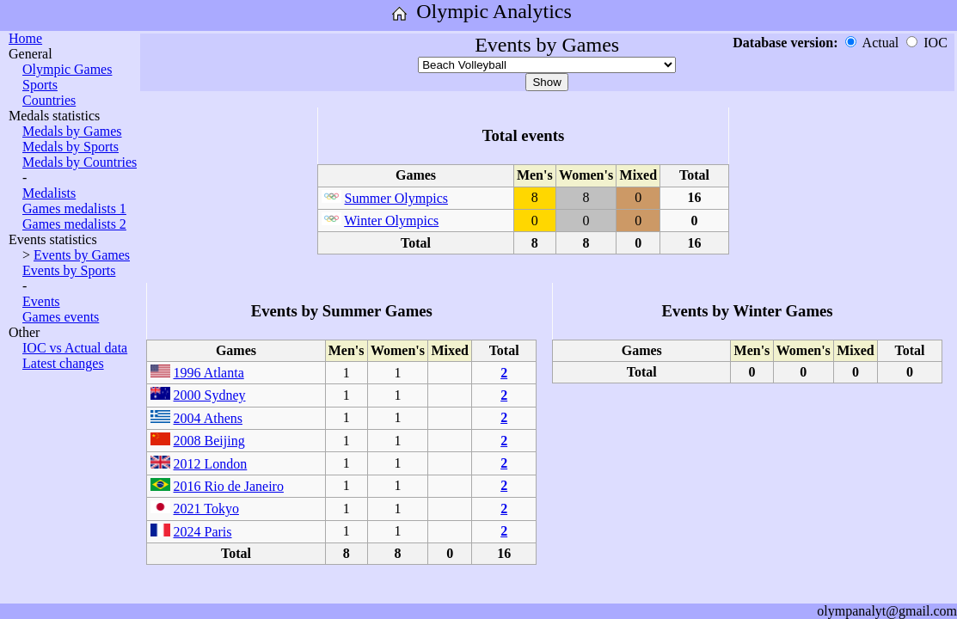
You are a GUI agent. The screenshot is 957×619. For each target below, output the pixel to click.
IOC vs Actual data (74, 347)
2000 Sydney (210, 395)
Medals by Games (72, 131)
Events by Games (82, 255)
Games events (60, 317)
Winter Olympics (391, 220)
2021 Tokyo (206, 508)
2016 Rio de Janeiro (229, 486)
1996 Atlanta (209, 372)
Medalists (49, 193)
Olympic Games (67, 69)
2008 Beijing (209, 440)
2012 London (211, 464)
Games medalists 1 (74, 208)
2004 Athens (208, 418)
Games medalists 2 (74, 224)
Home (25, 38)
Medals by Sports (70, 146)
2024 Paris (203, 531)
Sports (40, 84)
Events (41, 301)
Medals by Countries (79, 162)
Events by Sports (68, 270)
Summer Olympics (396, 198)
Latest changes (63, 363)
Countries (49, 100)
